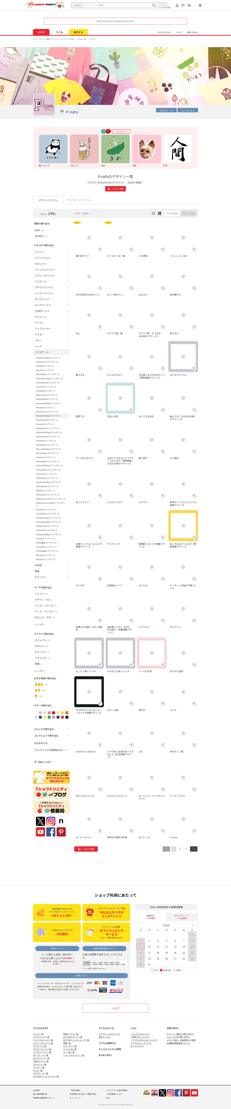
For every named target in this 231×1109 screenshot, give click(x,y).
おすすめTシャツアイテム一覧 (46, 1076)
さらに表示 (39, 624)
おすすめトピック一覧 (72, 1037)
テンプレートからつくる (109, 1034)
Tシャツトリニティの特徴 (110, 1049)
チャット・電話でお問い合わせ (180, 1034)
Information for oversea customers (115, 21)
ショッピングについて (140, 1034)
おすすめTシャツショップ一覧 (76, 1040)
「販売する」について (140, 1037)
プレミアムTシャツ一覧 (43, 1040)
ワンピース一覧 (39, 1046)
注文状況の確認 (164, 7)
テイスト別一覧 (70, 1049)
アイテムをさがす (40, 1028)
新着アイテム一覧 (70, 1034)
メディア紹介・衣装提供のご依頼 (181, 1040)
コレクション (188, 110)
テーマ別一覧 (69, 1052)
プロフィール (166, 110)
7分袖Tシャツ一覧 (40, 1061)
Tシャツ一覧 (38, 1034)
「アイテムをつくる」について (144, 1040)
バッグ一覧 (38, 1070)
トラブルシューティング (141, 1043)
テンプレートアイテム (78, 200)
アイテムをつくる (106, 1028)
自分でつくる (104, 1037)
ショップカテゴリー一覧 (73, 1055)
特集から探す (44, 762)
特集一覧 (67, 1043)
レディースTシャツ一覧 (43, 1043)
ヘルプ (179, 32)
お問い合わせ (192, 32)
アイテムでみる (172, 213)
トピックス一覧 (70, 1046)
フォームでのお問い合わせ (178, 1037)
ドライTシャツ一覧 (41, 1037)
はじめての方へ (105, 1054)
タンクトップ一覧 (40, 1055)
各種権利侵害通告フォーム (178, 1043)
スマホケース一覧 (40, 1073)
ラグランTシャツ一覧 (42, 1049)
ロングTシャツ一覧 (41, 1058)
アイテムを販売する (107, 1043)
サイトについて (137, 1046)
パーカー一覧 (38, 1067)
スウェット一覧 (39, 1064)
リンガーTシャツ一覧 (42, 1052)
